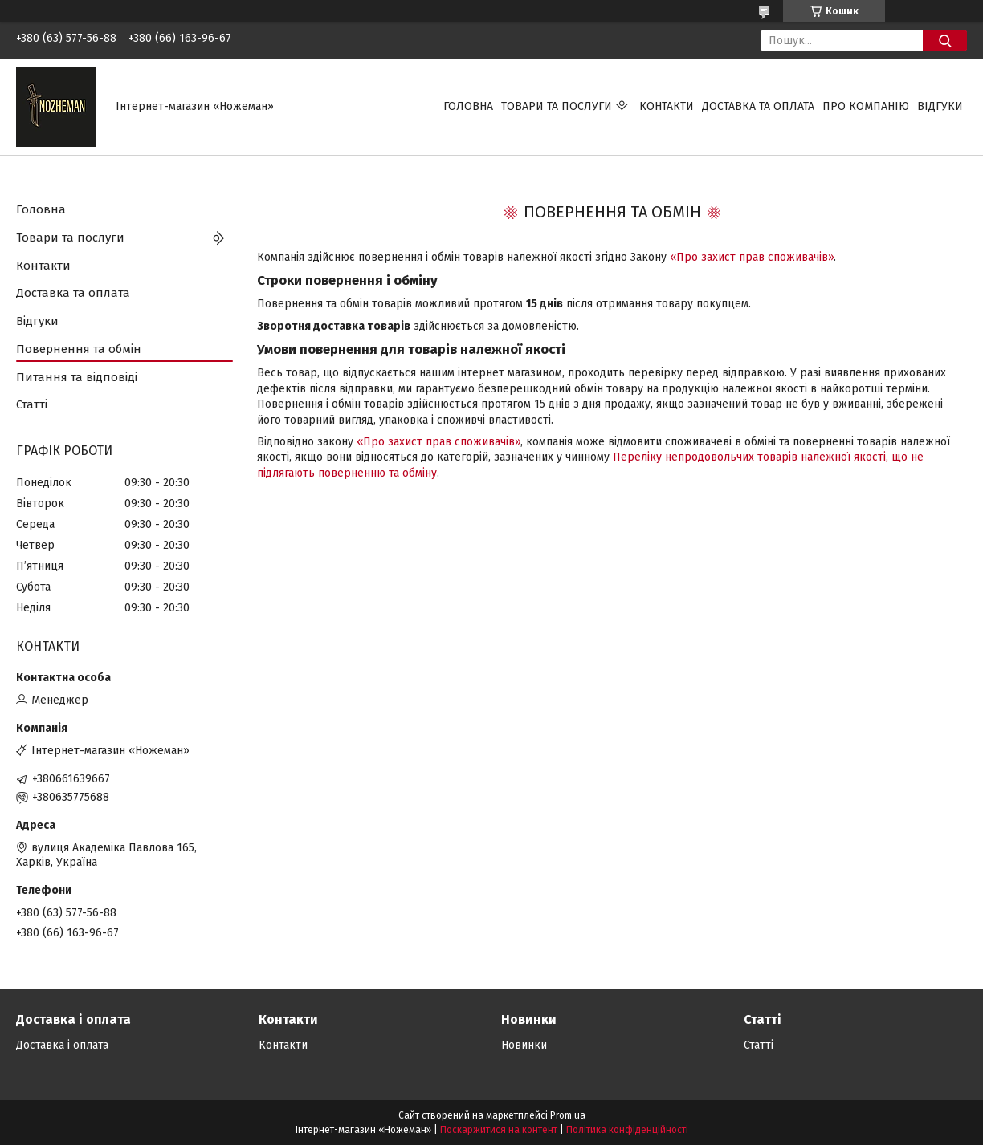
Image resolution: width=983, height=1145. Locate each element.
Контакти (666, 106)
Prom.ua (567, 1115)
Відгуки (940, 106)
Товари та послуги (556, 106)
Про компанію (865, 106)
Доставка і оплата (62, 1045)
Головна (468, 106)
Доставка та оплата (758, 106)
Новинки (524, 1045)
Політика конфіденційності (627, 1129)
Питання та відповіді (76, 377)
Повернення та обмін (78, 349)
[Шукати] (945, 40)
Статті (31, 404)
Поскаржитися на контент (498, 1129)
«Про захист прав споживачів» (752, 257)
